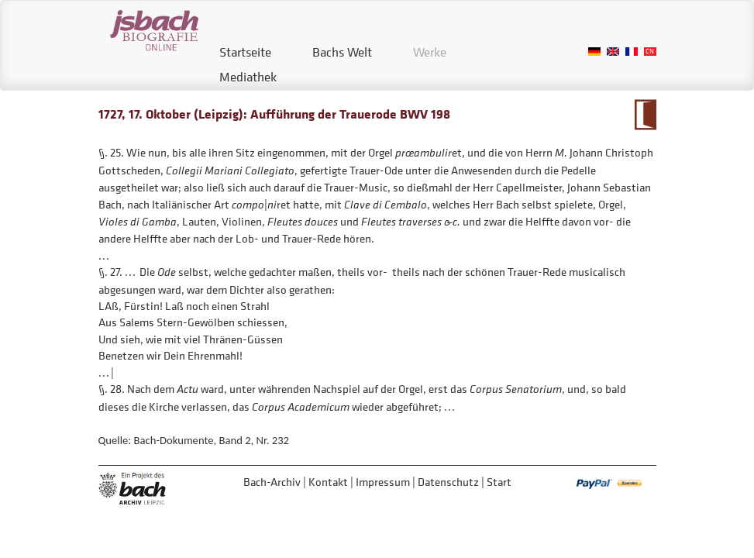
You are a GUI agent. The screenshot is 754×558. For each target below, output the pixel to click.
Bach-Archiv (272, 482)
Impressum (383, 482)
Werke (429, 51)
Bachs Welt (342, 51)
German (594, 51)
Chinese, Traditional (650, 51)
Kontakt (328, 482)
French (631, 51)
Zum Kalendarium (645, 114)
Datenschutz (448, 482)
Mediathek (248, 76)
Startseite (245, 51)
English (613, 51)
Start (499, 482)
